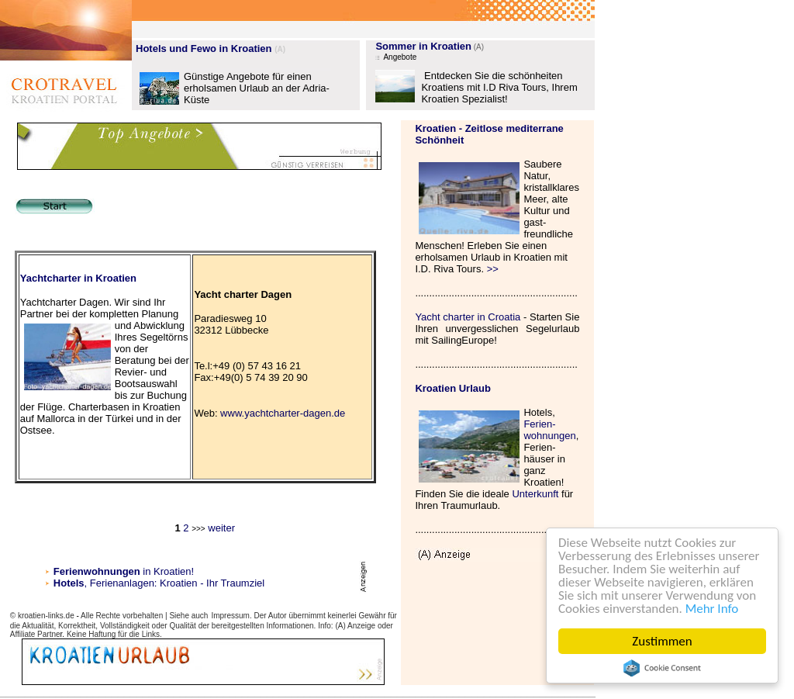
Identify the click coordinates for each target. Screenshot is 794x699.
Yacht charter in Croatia (467, 317)
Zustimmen (662, 641)
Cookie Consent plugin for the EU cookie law (662, 668)
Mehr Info (712, 608)
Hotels (69, 583)
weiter (220, 528)
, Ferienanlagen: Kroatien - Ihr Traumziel (175, 583)
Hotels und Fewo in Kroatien (204, 48)
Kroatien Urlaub (453, 388)
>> (493, 269)
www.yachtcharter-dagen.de (282, 413)
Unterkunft (535, 494)
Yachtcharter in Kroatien (78, 278)
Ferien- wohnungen (549, 429)
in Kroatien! (124, 571)
